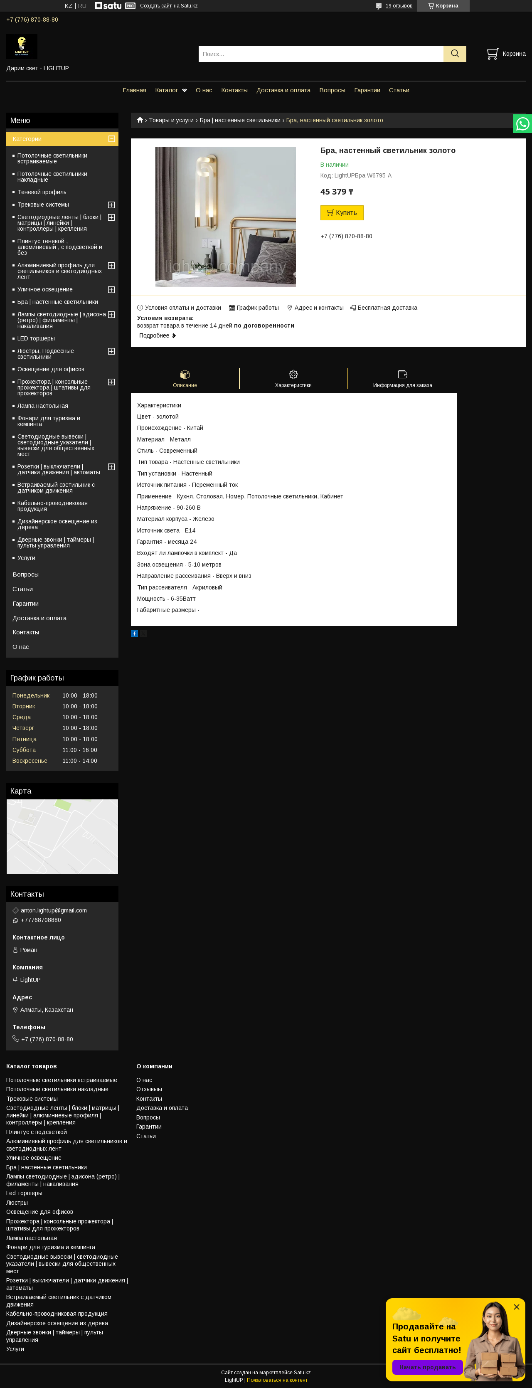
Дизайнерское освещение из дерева (57, 524)
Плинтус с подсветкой (36, 1132)
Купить (346, 212)
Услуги (26, 558)
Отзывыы (149, 1089)
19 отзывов (399, 6)
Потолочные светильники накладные (52, 176)
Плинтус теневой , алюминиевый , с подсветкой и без (59, 247)
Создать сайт (156, 6)
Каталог (166, 90)
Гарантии (367, 90)
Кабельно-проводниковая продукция (52, 506)
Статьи (399, 90)
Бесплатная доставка (387, 307)
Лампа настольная (42, 405)
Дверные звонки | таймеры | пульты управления (55, 542)
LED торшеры (36, 338)
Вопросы (332, 90)
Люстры (17, 1202)
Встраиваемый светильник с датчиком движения (56, 487)
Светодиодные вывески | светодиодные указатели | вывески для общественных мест (55, 445)
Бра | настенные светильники (240, 120)
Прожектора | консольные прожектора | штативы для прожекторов (54, 387)
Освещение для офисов (50, 369)
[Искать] (454, 54)
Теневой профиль (41, 192)
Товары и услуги (171, 120)
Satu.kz (302, 1373)
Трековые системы (43, 204)
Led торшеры (24, 1193)
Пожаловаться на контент (277, 1380)
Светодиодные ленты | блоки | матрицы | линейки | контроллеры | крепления (59, 223)
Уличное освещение (45, 289)
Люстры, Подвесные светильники (45, 354)
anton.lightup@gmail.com (54, 910)
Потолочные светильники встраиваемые (52, 158)
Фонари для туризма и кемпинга (48, 421)
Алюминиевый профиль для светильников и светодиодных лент (59, 271)
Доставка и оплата (283, 90)
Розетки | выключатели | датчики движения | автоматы (58, 469)
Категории (27, 138)
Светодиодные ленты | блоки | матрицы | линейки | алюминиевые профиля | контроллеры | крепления (62, 1115)
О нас (204, 90)
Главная (134, 90)
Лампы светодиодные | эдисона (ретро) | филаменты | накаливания (61, 320)
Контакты (234, 90)
